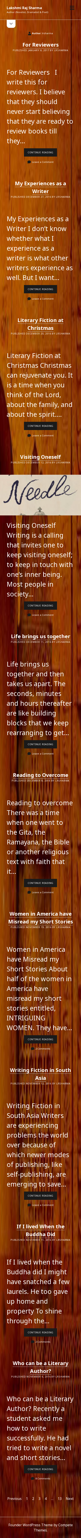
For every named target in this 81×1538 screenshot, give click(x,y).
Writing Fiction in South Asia (40, 1073)
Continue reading (42, 153)
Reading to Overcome (40, 774)
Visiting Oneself (40, 456)
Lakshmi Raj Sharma (24, 7)
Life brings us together (40, 636)
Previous (14, 1498)
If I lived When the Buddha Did (41, 1230)
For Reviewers (40, 44)
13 (60, 1498)
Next (70, 1498)
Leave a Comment (43, 162)
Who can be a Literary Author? (40, 1366)
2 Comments (42, 1048)
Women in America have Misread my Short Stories (40, 917)
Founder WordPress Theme (30, 1525)
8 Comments (42, 1478)
